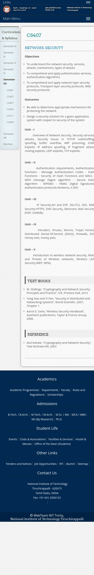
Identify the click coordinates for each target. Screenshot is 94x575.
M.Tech (35, 414)
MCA (74, 414)
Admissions (47, 403)
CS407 (10, 103)
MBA (83, 414)
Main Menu (11, 18)
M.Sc (59, 414)
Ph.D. (59, 419)
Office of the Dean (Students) (52, 444)
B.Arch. (24, 414)
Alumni (70, 464)
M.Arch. (48, 414)
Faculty (65, 390)
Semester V (9, 63)
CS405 (10, 96)
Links (7, 2)
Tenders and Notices (19, 464)
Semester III (10, 46)
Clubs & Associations (33, 439)
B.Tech (12, 414)
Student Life (47, 428)
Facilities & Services (60, 439)
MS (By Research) (42, 419)
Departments (50, 390)
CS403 (10, 109)
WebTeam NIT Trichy (48, 515)
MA (67, 414)
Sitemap (83, 464)
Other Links (47, 452)
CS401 (10, 90)
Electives (8, 144)
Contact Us (47, 472)
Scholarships (55, 394)
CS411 (10, 115)
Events (13, 439)
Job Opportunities (45, 464)
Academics (47, 379)
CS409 (10, 122)
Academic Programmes (24, 390)
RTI (61, 464)
